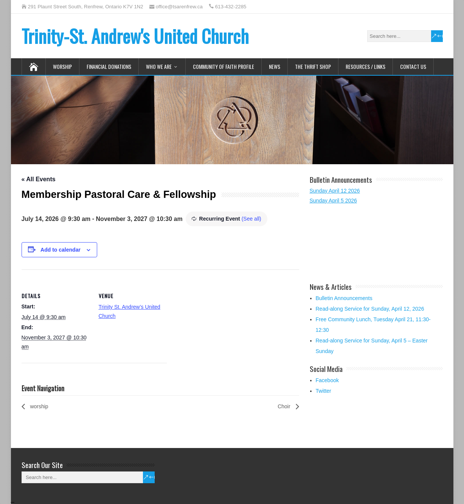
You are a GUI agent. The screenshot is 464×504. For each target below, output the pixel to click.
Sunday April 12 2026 (335, 191)
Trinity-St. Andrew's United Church (135, 35)
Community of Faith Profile (223, 66)
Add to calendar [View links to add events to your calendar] (60, 250)
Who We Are (159, 66)
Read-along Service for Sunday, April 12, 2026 (370, 309)
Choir (285, 406)
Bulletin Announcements (344, 298)
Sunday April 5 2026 (333, 201)
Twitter (323, 391)
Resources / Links (365, 66)
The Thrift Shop (313, 66)
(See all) (251, 219)
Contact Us (413, 66)
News (274, 66)
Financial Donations (109, 66)
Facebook (327, 380)
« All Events (39, 179)
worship (38, 406)
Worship (62, 66)
